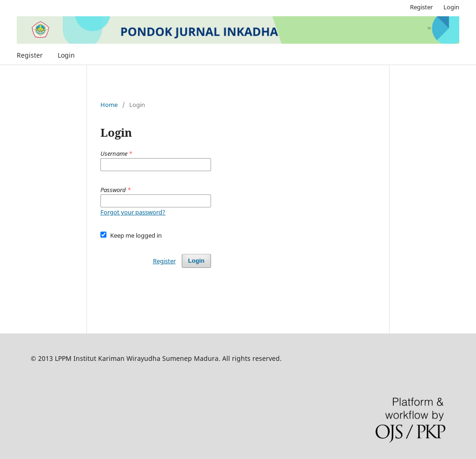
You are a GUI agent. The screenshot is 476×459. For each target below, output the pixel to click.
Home (109, 104)
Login (66, 55)
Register (30, 55)
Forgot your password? (132, 212)
